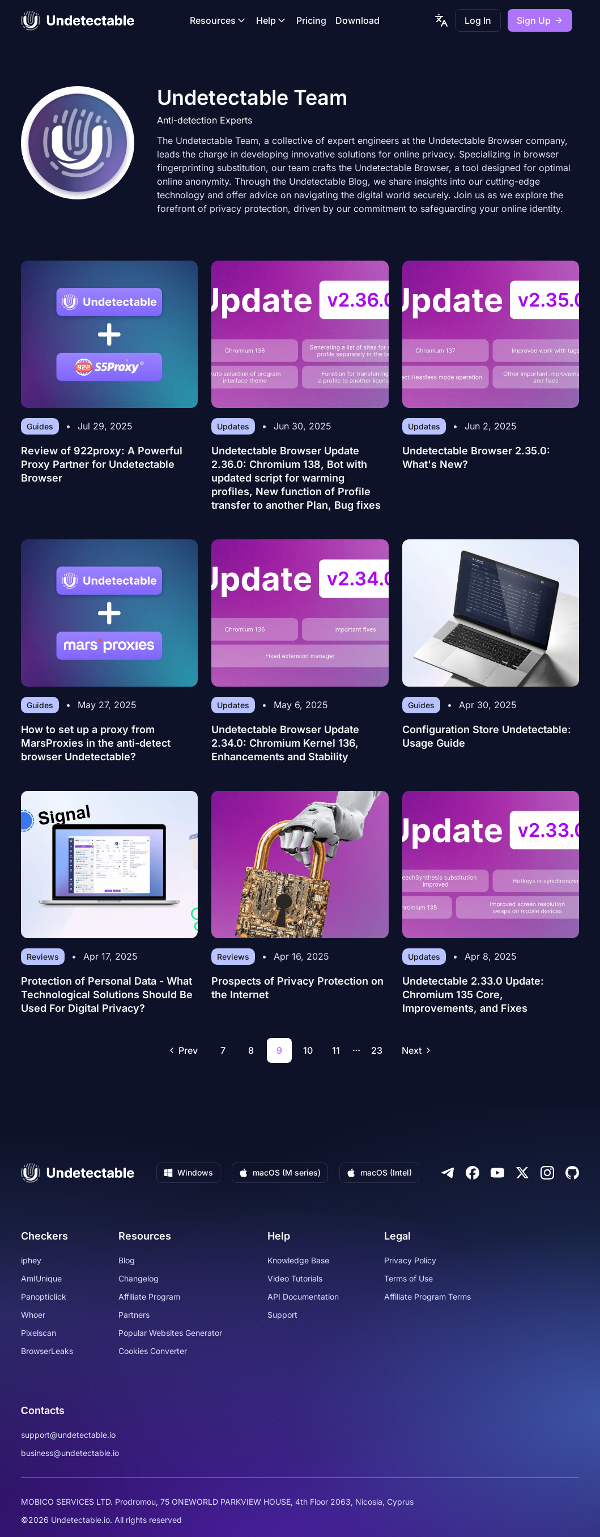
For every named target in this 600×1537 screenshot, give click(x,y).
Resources (218, 20)
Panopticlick (43, 1296)
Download (357, 20)
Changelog (138, 1278)
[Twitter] (522, 1173)
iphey (31, 1260)
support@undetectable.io (68, 1435)
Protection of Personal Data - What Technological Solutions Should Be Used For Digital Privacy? (107, 994)
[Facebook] (472, 1173)
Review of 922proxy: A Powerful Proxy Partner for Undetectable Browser (101, 464)
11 (336, 1050)
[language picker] (441, 20)
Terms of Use (408, 1278)
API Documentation (303, 1296)
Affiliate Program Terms (427, 1296)
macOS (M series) (280, 1172)
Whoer (33, 1314)
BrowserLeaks (47, 1351)
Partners (134, 1314)
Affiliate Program (149, 1296)
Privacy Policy (410, 1260)
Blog (126, 1260)
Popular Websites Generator (170, 1333)
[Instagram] (547, 1173)
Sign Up (540, 20)
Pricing (311, 20)
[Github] (572, 1173)
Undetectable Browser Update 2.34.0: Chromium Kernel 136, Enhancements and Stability (285, 743)
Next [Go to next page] (417, 1050)
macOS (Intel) (379, 1172)
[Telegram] (447, 1173)
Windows (188, 1172)
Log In (478, 20)
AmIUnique (41, 1278)
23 (376, 1050)
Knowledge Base (298, 1260)
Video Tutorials (294, 1278)
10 (308, 1050)
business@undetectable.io (70, 1453)
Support (282, 1314)
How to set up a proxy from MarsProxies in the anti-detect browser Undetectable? (96, 743)
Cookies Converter (152, 1351)
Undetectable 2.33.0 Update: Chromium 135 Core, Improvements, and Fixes (473, 994)
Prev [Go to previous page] (182, 1050)
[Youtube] (497, 1173)
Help (271, 20)
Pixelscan (38, 1333)
